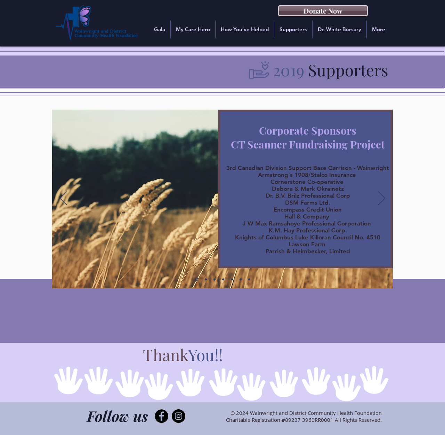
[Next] (381, 198)
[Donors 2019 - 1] (214, 279)
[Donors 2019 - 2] (223, 279)
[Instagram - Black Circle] (178, 416)
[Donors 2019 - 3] (232, 279)
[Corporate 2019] (196, 279)
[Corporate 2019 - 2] (206, 279)
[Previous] (63, 198)
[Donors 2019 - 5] (249, 279)
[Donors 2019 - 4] (241, 279)
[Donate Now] (323, 10)
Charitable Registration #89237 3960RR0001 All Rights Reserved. (304, 419)
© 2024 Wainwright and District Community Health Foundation (306, 412)
